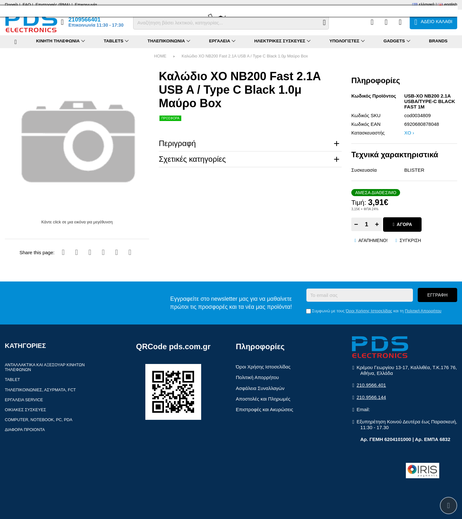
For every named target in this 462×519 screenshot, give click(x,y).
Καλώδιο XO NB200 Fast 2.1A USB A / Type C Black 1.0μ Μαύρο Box (245, 56)
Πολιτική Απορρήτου (423, 310)
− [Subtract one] (356, 224)
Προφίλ (11, 4)
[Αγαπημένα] (386, 22)
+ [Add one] (377, 224)
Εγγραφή (437, 295)
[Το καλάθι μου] (433, 22)
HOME (160, 56)
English (450, 4)
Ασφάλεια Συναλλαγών (260, 388)
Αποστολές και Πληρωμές (263, 399)
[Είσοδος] (400, 22)
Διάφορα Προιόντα (25, 429)
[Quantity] (366, 224)
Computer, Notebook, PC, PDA (38, 419)
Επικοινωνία (86, 4)
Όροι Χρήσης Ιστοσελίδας (369, 310)
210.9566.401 (371, 385)
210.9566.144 (371, 397)
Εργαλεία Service (24, 399)
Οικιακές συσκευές (25, 409)
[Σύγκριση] (372, 22)
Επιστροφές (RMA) (53, 4)
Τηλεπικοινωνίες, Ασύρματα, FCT (40, 389)
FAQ (27, 4)
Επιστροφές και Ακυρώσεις (264, 409)
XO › (409, 132)
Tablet (12, 379)
